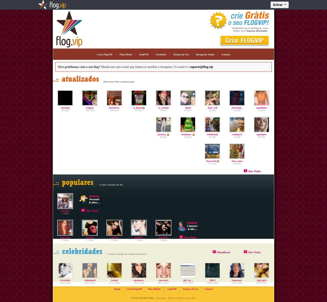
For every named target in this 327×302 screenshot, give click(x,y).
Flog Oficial (126, 54)
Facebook (161, 54)
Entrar (278, 5)
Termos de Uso (181, 54)
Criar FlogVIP (105, 54)
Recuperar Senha (205, 54)
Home (117, 289)
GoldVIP (144, 54)
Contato (225, 54)
